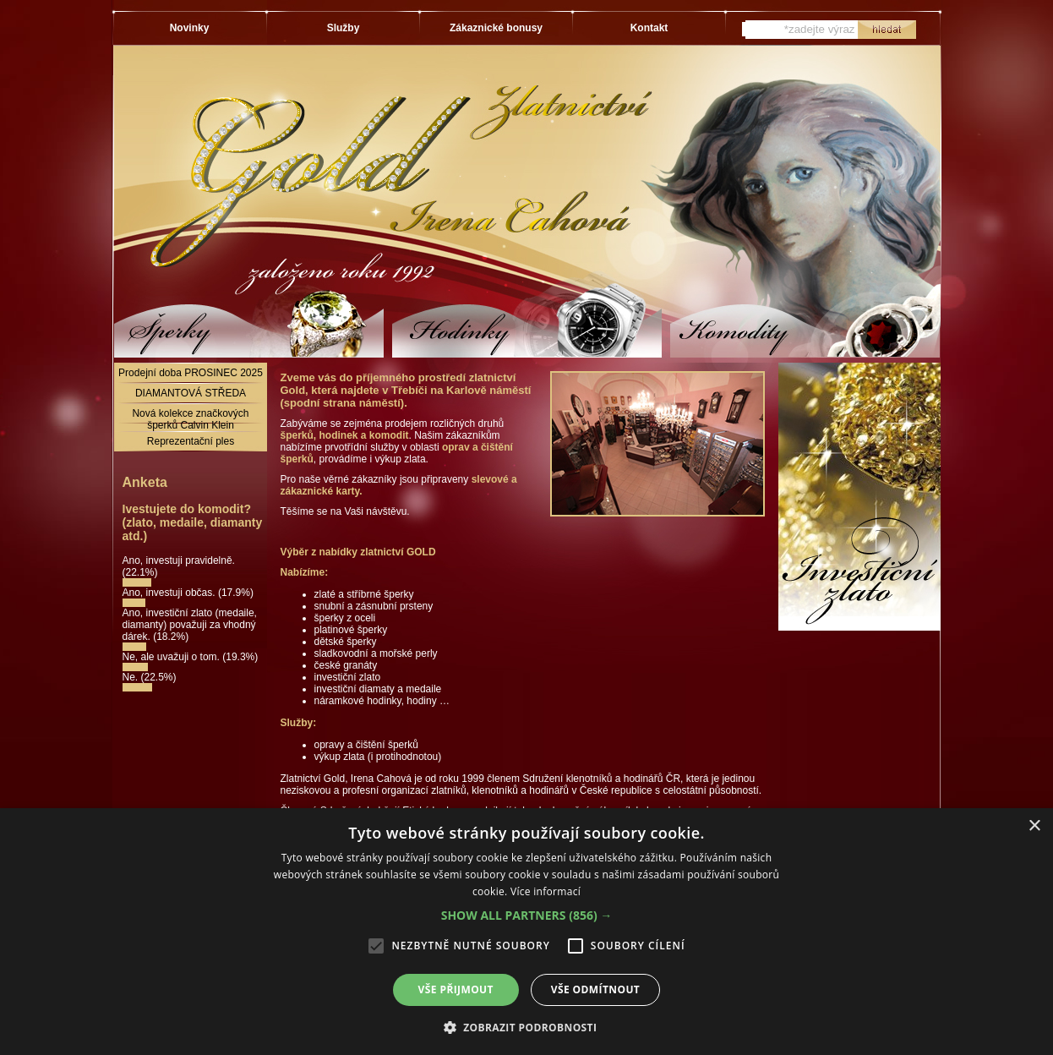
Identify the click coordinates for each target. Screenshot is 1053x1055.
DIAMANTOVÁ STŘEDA (190, 393)
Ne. (132, 677)
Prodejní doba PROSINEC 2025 (190, 373)
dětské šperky (345, 642)
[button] (527, 915)
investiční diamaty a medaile (378, 689)
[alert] (526, 931)
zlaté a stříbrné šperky (364, 594)
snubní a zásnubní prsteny (374, 606)
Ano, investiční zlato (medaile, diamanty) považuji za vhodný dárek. (190, 624)
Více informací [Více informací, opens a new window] (545, 891)
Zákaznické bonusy (496, 28)
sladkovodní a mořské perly (376, 653)
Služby (343, 28)
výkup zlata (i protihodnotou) (378, 757)
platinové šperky (351, 630)
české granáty (346, 665)
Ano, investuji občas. (170, 593)
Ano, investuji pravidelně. (179, 560)
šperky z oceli (345, 618)
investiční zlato (347, 677)
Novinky (190, 28)
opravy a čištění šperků (366, 745)
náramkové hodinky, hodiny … (382, 701)
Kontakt (649, 28)
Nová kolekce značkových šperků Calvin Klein (190, 419)
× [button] (1034, 826)
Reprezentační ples (190, 441)
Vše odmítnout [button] (595, 989)
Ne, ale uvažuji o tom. (173, 657)
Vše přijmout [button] (456, 989)
